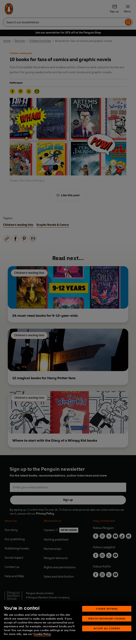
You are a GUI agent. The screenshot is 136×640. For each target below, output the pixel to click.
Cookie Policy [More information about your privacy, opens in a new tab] (42, 634)
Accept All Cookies (107, 628)
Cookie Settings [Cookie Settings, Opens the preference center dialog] (107, 608)
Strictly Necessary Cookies (107, 618)
